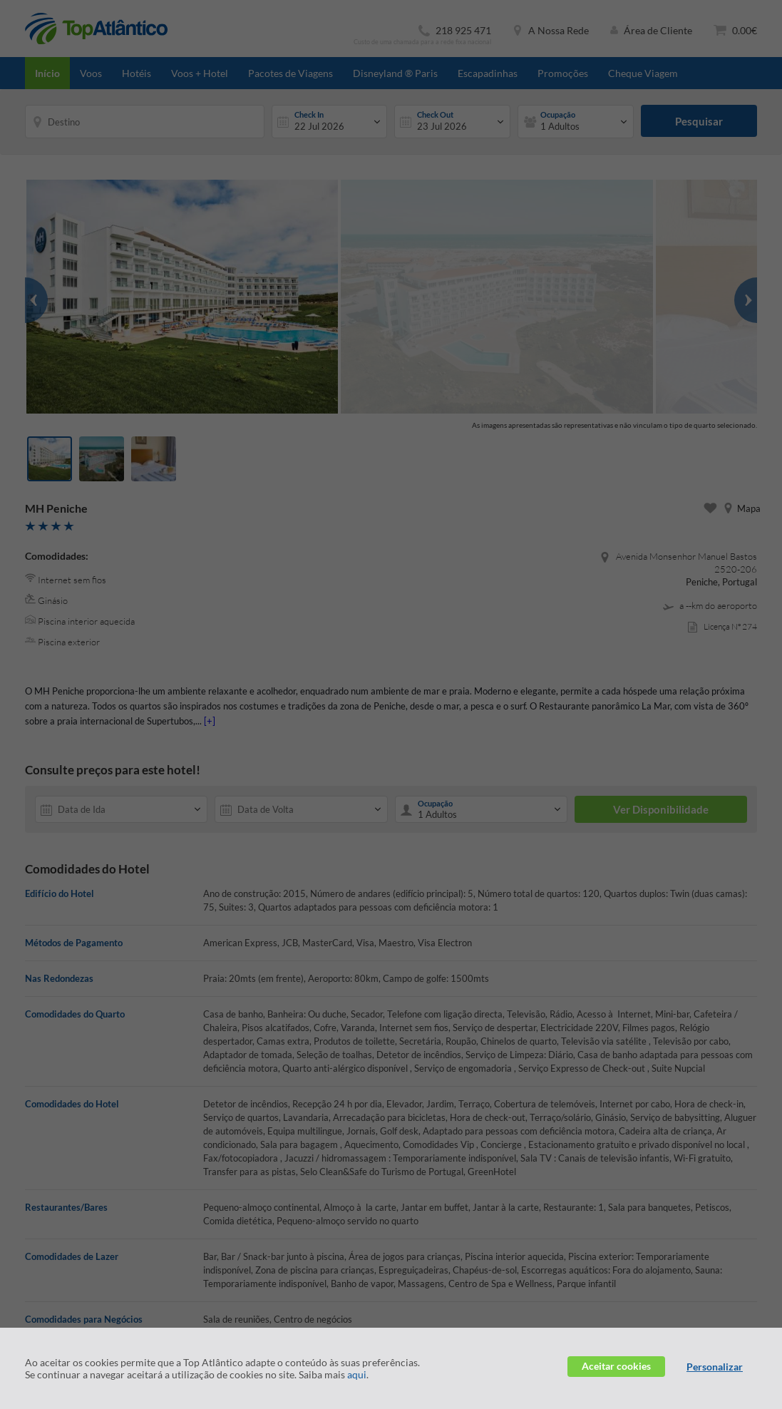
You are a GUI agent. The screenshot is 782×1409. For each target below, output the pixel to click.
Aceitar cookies (616, 1366)
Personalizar (714, 1367)
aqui (356, 1374)
